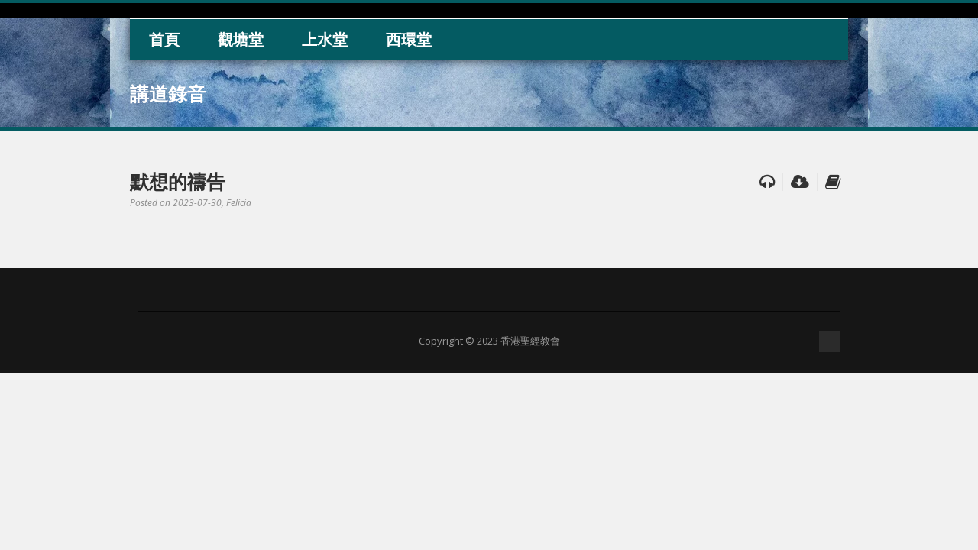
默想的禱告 (177, 181)
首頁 (164, 39)
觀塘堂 (241, 39)
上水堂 (325, 39)
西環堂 (409, 39)
